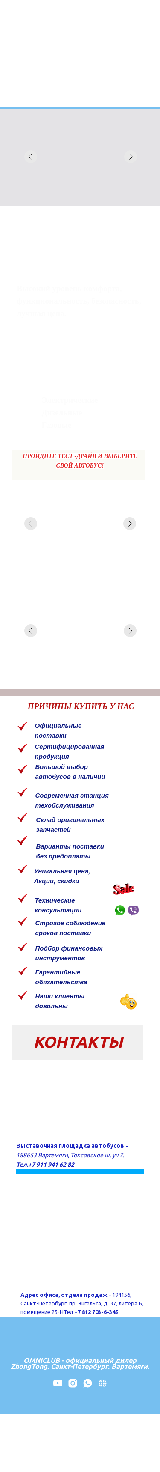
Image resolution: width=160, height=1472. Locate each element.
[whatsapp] (87, 1386)
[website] (102, 1386)
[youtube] (57, 1386)
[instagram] (72, 1386)
